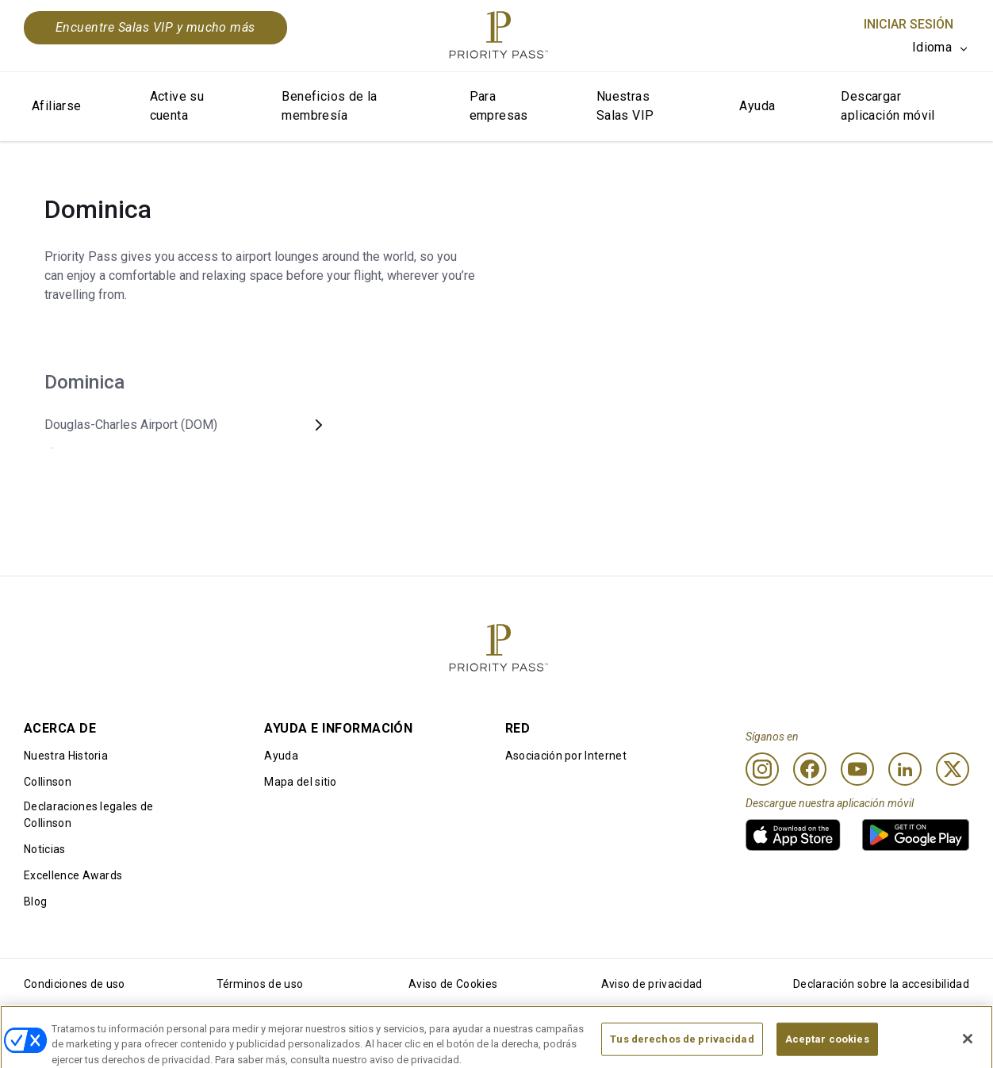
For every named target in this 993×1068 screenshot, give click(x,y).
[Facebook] (809, 769)
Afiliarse (57, 105)
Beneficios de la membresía (329, 106)
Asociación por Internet (566, 755)
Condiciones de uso (74, 984)
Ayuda (757, 105)
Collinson (47, 781)
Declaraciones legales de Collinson (89, 814)
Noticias (45, 849)
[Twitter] (952, 769)
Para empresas (499, 106)
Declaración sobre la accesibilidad (881, 984)
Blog (35, 901)
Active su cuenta (177, 106)
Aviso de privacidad (652, 984)
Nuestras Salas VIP (625, 106)
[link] (793, 835)
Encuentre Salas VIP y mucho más (155, 27)
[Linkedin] (905, 769)
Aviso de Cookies (452, 984)
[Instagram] (762, 769)
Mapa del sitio (300, 781)
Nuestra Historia (66, 755)
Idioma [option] (932, 47)
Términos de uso (260, 984)
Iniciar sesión (908, 24)
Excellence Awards (73, 875)
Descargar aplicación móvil (887, 106)
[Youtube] (857, 769)
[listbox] (940, 47)
